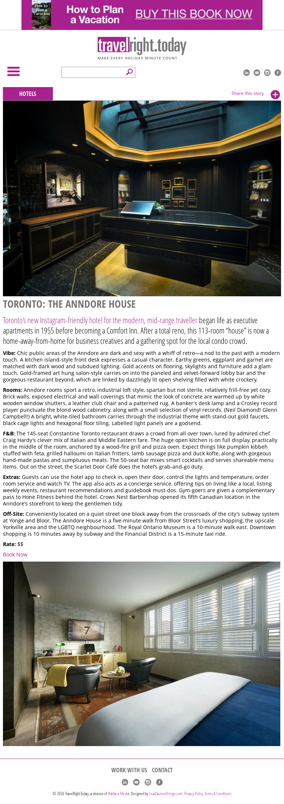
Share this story (247, 93)
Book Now (15, 554)
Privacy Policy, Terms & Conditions (207, 793)
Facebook (277, 72)
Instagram (267, 72)
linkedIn (246, 72)
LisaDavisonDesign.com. (166, 793)
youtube (257, 72)
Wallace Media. (119, 793)
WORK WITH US (129, 770)
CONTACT (162, 770)
